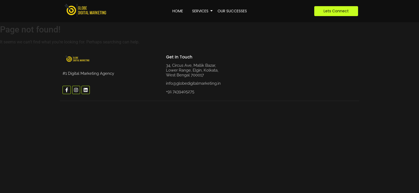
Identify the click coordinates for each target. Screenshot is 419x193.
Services (201, 11)
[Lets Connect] (336, 11)
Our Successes (232, 11)
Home (177, 11)
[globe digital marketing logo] (77, 59)
